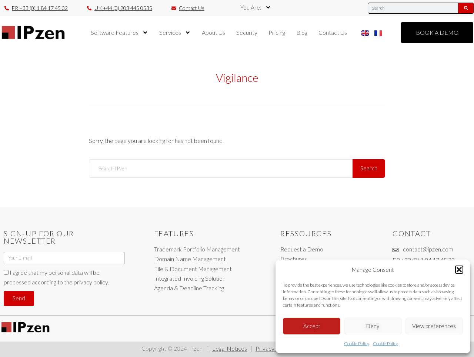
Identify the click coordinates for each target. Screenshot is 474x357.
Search (369, 168)
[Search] (466, 8)
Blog (301, 32)
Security (246, 32)
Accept (311, 326)
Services (175, 32)
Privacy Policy (274, 348)
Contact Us (332, 32)
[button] (459, 269)
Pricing (276, 32)
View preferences (434, 326)
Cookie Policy (356, 343)
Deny (372, 326)
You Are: (255, 7)
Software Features (119, 32)
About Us (213, 32)
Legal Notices (229, 348)
